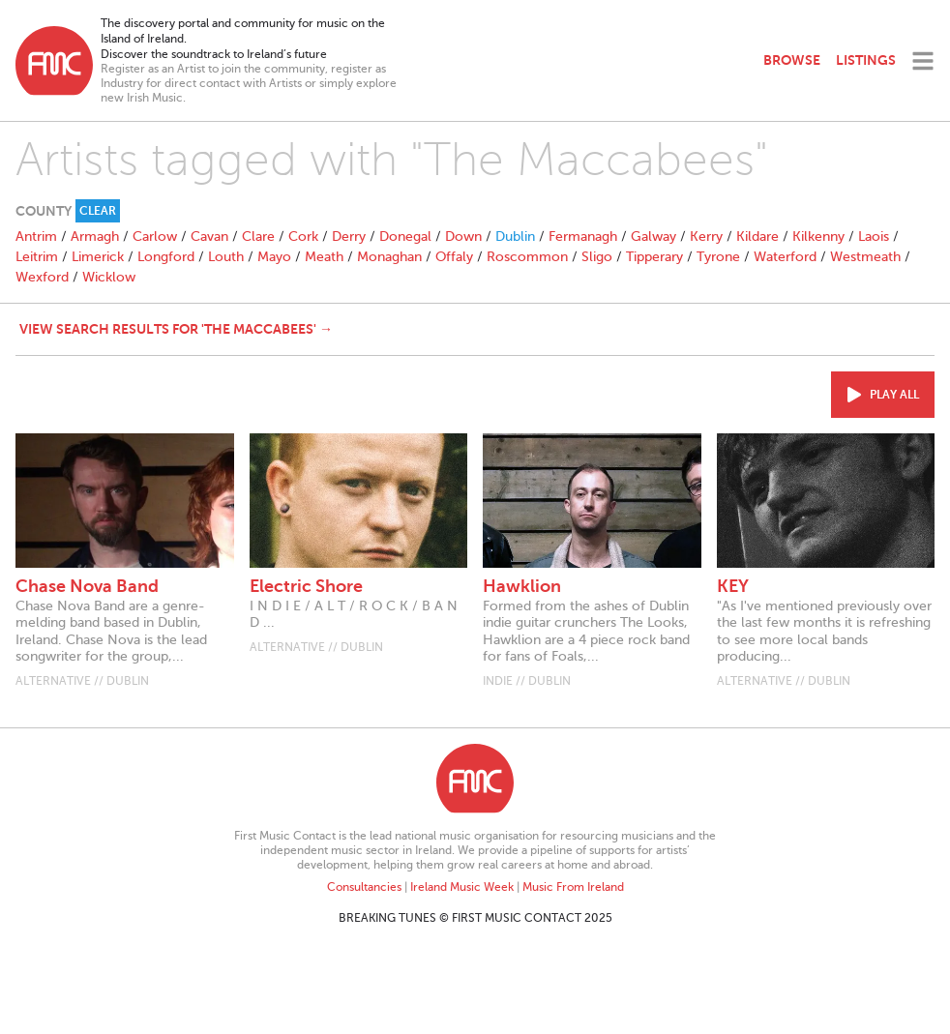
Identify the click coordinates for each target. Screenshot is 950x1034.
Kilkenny (818, 236)
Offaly (454, 257)
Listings (866, 60)
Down (463, 236)
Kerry (706, 236)
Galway (653, 236)
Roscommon (527, 257)
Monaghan (389, 257)
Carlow (155, 236)
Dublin (515, 236)
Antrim (36, 236)
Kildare (757, 236)
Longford (165, 257)
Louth (226, 257)
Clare (258, 236)
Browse (791, 60)
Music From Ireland (573, 887)
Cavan (209, 236)
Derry (349, 236)
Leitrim (36, 257)
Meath (324, 257)
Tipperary (654, 257)
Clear (97, 211)
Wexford (42, 277)
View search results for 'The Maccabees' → (176, 329)
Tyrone (718, 257)
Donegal (405, 236)
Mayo (274, 257)
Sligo (596, 257)
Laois (873, 236)
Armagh (95, 236)
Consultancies (364, 887)
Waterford (785, 257)
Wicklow (108, 277)
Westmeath (865, 257)
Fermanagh (583, 236)
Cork (303, 236)
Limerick (98, 257)
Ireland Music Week (462, 887)
